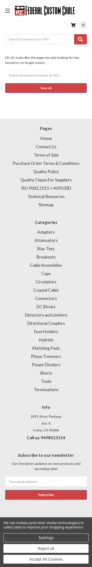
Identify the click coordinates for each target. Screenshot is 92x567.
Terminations (46, 389)
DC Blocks (46, 306)
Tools (46, 381)
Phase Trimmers (46, 356)
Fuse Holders (46, 331)
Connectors (46, 298)
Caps (46, 273)
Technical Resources (46, 196)
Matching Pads (46, 348)
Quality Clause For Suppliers (46, 179)
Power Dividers (46, 364)
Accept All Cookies (46, 559)
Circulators (46, 281)
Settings (46, 537)
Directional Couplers (46, 323)
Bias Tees (46, 248)
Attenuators (46, 240)
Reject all (46, 548)
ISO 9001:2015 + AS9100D (46, 188)
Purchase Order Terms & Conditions (46, 163)
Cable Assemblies (46, 265)
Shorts (46, 373)
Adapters (46, 232)
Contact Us (46, 146)
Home (46, 138)
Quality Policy (46, 171)
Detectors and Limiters (46, 315)
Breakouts (46, 256)
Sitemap (46, 204)
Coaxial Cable (46, 290)
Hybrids (46, 339)
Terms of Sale (46, 155)
